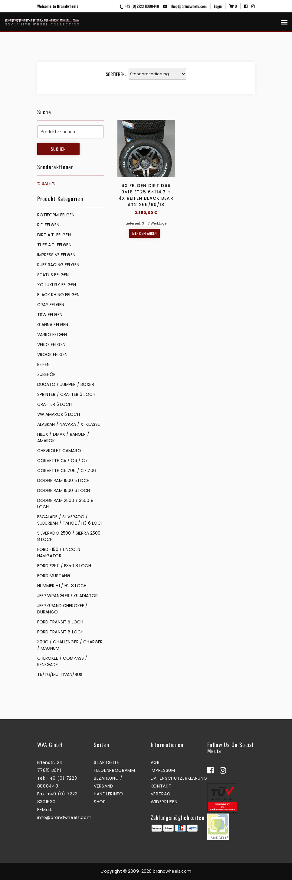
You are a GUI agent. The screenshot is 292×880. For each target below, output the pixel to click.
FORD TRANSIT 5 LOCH (60, 622)
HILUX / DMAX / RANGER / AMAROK (63, 437)
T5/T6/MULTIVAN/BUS (60, 674)
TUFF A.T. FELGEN (54, 245)
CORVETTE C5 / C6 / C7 (62, 461)
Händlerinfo (108, 794)
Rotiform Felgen (56, 215)
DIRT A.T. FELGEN (54, 235)
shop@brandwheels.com (185, 6)
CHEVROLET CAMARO (59, 451)
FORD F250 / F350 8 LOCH (64, 566)
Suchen (58, 149)
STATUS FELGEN (53, 275)
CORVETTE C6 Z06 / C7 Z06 (66, 470)
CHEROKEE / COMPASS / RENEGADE (62, 661)
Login (218, 6)
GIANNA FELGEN (52, 325)
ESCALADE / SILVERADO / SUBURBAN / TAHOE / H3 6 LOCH (70, 520)
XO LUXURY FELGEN (56, 285)
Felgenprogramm (114, 770)
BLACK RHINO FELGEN (58, 295)
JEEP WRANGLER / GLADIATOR (67, 596)
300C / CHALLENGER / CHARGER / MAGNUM (70, 645)
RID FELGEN (48, 225)
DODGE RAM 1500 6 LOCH (63, 490)
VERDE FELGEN (51, 344)
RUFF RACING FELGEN (58, 265)
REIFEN (43, 364)
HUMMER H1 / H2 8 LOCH (62, 586)
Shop (100, 802)
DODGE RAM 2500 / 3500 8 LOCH (65, 503)
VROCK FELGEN (52, 354)
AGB (155, 762)
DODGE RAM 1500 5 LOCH (63, 480)
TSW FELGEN (49, 315)
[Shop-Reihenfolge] (157, 74)
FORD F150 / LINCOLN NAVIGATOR (58, 552)
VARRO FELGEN (52, 335)
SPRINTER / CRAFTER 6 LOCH (66, 394)
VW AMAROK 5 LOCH (58, 414)
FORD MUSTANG (54, 576)
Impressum (163, 770)
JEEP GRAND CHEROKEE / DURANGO (62, 609)
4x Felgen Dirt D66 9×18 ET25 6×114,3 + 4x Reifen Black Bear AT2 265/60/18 (146, 195)
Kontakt (161, 786)
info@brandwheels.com (64, 817)
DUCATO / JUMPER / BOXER (65, 384)
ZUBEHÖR (46, 374)
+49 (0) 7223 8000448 (139, 6)
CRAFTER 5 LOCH (54, 404)
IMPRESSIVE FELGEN (56, 255)
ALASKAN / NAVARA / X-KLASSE (68, 424)
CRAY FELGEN (50, 305)
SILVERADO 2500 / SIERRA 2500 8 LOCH (69, 536)
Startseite (106, 762)
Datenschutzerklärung (179, 778)
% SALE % (46, 183)
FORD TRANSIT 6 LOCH (60, 632)
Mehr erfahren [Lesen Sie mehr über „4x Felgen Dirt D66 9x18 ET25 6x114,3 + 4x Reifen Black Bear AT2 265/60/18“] (144, 233)
